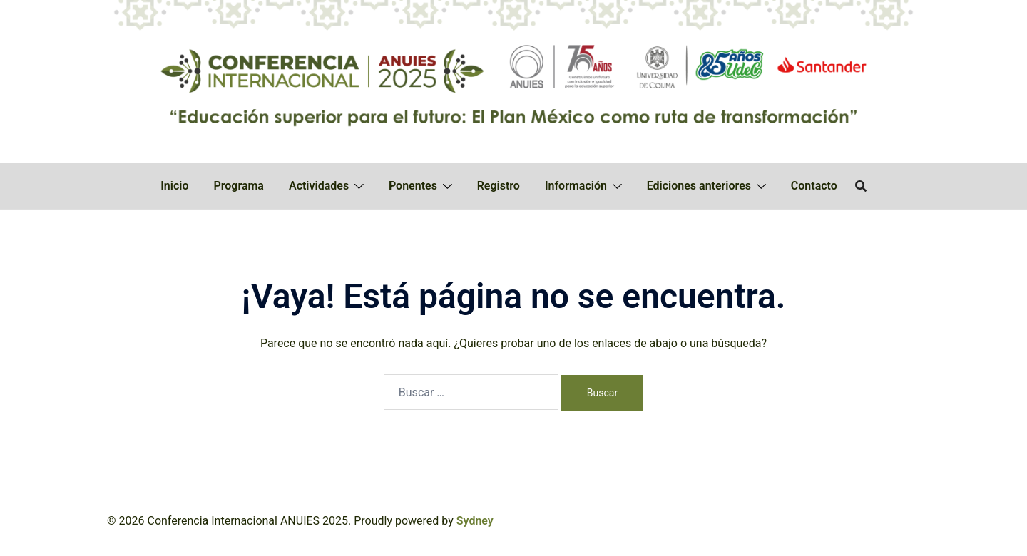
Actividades (319, 185)
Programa (238, 185)
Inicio (174, 185)
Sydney (475, 520)
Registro (498, 185)
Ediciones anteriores (699, 185)
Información (576, 185)
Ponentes (413, 185)
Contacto (814, 185)
